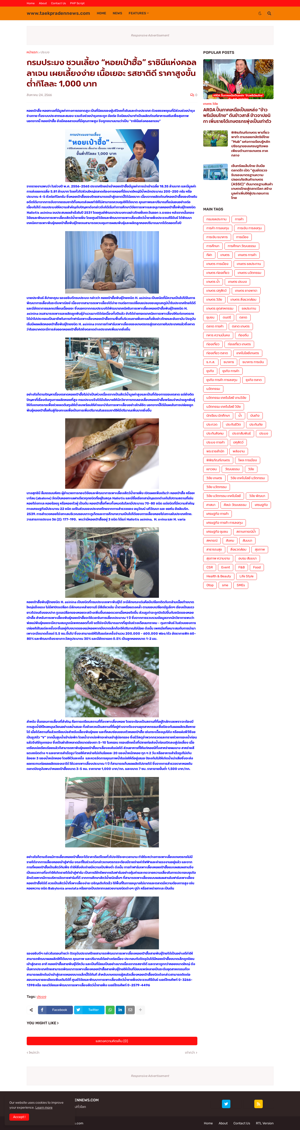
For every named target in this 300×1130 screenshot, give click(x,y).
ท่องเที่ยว (213, 344)
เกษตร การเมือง (217, 264)
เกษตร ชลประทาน (249, 264)
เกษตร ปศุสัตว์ (216, 291)
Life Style (247, 576)
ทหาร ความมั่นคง (218, 335)
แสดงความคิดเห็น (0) (112, 1041)
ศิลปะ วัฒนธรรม (235, 505)
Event (225, 567)
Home (31, 3)
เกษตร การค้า (247, 255)
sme (225, 585)
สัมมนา (247, 541)
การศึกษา (212, 246)
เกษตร (225, 255)
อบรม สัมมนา (247, 558)
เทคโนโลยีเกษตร (247, 353)
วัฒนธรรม (232, 469)
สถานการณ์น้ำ (246, 532)
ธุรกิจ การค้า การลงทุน (221, 380)
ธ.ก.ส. (210, 362)
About (43, 3)
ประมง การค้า (215, 442)
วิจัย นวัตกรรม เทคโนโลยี (223, 496)
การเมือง (242, 237)
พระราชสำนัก (215, 451)
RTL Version (265, 1123)
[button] (260, 13)
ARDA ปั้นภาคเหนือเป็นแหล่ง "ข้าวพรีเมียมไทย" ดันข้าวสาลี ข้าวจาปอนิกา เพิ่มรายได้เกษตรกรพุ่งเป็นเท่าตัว (237, 115)
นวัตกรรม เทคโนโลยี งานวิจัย (226, 398)
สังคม (230, 541)
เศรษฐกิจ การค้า (217, 514)
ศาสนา (210, 505)
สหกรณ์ (212, 541)
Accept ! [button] (19, 1117)
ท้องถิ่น (243, 335)
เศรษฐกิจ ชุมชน (217, 532)
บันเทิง (254, 416)
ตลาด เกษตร (241, 326)
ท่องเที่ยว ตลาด (217, 353)
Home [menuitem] (101, 13)
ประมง (45, 52)
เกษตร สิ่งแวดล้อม (243, 300)
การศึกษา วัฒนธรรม (242, 246)
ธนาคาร (229, 362)
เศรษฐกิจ (261, 505)
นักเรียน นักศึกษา (218, 416)
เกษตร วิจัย (214, 300)
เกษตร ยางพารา (246, 291)
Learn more (43, 1108)
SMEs (241, 585)
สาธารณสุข (214, 549)
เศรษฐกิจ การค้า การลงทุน (224, 523)
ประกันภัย (256, 425)
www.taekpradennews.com (58, 13)
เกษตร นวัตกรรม (249, 273)
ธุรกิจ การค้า (230, 371)
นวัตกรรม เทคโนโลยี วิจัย (223, 407)
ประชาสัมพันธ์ (241, 433)
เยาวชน (211, 469)
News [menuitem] (117, 13)
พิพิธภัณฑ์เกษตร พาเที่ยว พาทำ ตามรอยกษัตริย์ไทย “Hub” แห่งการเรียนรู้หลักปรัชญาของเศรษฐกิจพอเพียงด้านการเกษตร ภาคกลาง (250, 144)
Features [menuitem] (137, 13)
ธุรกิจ (210, 371)
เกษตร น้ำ (213, 282)
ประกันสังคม (215, 433)
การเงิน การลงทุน (249, 228)
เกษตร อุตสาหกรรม (219, 309)
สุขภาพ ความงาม (218, 558)
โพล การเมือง (247, 460)
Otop (210, 585)
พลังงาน (239, 451)
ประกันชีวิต (233, 425)
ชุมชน (210, 317)
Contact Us (58, 3)
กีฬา (209, 255)
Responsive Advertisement (150, 35)
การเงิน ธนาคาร (217, 237)
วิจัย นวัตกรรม (216, 487)
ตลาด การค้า (215, 326)
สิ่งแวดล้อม (238, 549)
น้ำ (240, 416)
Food (257, 567)
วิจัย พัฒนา (257, 496)
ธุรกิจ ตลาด (254, 380)
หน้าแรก (32, 52)
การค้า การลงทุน (217, 228)
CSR (209, 567)
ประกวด (212, 425)
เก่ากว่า (190, 1052)
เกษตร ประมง (237, 282)
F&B (241, 567)
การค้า (239, 219)
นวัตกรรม (213, 389)
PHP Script (77, 3)
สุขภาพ (260, 549)
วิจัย (251, 469)
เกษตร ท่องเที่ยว (217, 273)
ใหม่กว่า (34, 1052)
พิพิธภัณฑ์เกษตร (218, 460)
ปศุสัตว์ (238, 442)
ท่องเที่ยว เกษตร (239, 344)
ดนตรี (227, 317)
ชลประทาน (249, 309)
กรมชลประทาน (216, 219)
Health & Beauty (218, 576)
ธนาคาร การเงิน (253, 362)
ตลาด (243, 317)
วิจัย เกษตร (214, 478)
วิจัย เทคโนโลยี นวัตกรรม (248, 478)
